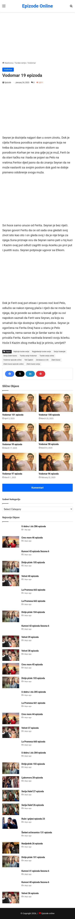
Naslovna (7, 63)
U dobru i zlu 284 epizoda (33, 752)
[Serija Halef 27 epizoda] (10, 795)
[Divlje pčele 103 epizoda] (10, 682)
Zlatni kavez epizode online (13, 364)
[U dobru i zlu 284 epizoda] (10, 755)
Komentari (37, 487)
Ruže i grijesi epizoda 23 (33, 819)
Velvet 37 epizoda (29, 728)
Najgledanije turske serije (41, 352)
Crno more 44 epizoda (32, 714)
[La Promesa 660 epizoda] (10, 744)
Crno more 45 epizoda (32, 664)
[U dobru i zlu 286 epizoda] (10, 529)
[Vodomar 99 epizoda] (19, 432)
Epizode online (48, 913)
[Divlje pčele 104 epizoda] (10, 616)
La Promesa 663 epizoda (33, 590)
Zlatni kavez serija (33, 364)
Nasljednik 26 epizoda (32, 843)
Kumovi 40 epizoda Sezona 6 (35, 882)
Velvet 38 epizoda (29, 651)
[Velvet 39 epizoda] (10, 641)
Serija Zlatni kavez (10, 356)
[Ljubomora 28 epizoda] (10, 782)
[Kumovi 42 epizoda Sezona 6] (10, 628)
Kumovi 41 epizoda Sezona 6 (35, 871)
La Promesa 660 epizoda (33, 741)
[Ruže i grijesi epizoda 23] (10, 823)
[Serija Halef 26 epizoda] (10, 809)
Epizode (8, 82)
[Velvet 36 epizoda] (10, 897)
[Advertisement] (37, 36)
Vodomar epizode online (12, 360)
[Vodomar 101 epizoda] (19, 403)
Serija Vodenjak (59, 352)
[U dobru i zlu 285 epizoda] (10, 694)
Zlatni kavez (55, 360)
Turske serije (20, 63)
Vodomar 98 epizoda (49, 444)
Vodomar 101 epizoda (12, 415)
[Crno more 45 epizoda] (10, 669)
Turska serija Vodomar (28, 356)
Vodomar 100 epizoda (49, 415)
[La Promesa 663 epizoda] (10, 592)
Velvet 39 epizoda (29, 637)
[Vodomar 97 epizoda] (19, 462)
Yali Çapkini (28, 360)
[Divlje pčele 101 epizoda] (10, 861)
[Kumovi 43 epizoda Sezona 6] (10, 554)
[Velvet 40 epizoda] (10, 580)
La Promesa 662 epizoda (33, 601)
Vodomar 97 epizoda (12, 474)
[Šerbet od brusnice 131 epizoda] (10, 835)
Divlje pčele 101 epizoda (33, 857)
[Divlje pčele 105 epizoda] (10, 566)
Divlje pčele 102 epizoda (33, 764)
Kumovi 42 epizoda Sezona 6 (35, 626)
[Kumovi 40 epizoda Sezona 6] (10, 885)
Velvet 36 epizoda (29, 893)
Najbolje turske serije (21, 352)
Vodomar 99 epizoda (12, 444)
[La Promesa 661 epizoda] (10, 706)
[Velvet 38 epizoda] (10, 655)
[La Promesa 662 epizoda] (10, 604)
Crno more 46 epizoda (32, 537)
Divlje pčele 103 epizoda (33, 678)
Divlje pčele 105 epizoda (33, 562)
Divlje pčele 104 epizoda (33, 612)
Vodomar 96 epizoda (49, 474)
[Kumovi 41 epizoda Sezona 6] (10, 874)
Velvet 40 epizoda (29, 576)
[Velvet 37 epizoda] (10, 732)
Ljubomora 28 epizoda (32, 777)
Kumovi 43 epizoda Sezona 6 (35, 551)
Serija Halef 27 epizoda (32, 791)
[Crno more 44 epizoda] (10, 718)
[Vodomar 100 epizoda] (56, 403)
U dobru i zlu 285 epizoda (33, 692)
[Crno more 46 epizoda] (10, 542)
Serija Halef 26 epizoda (32, 805)
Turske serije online (47, 356)
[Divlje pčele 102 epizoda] (10, 768)
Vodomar (32, 63)
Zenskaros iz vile (42, 360)
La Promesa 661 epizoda (33, 703)
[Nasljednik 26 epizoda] (10, 848)
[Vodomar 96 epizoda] (56, 462)
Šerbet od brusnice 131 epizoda (36, 832)
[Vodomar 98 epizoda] (56, 432)
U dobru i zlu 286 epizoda (33, 526)
